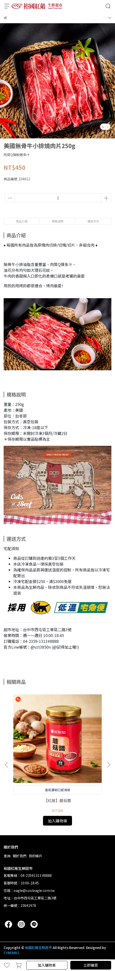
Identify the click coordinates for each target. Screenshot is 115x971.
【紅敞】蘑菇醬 (57, 800)
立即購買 (90, 965)
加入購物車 (47, 965)
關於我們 (19, 855)
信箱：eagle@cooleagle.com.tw (29, 890)
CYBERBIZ (11, 952)
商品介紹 (22, 221)
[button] (108, 765)
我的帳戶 (35, 855)
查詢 (7, 855)
